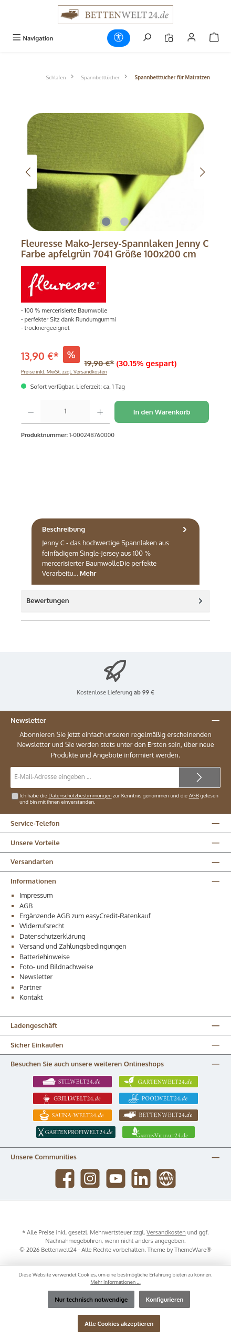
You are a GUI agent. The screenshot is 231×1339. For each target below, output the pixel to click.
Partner (30, 987)
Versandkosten (166, 1232)
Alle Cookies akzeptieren (119, 1323)
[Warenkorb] (214, 38)
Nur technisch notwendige (91, 1299)
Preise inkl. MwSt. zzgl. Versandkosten (64, 371)
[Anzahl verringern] (30, 412)
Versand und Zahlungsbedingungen (73, 946)
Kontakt (31, 997)
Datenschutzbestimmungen (79, 795)
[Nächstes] (202, 172)
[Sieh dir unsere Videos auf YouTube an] (116, 1178)
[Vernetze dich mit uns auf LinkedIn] (141, 1178)
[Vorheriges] (29, 172)
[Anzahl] (65, 412)
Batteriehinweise (44, 956)
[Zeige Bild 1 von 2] (106, 221)
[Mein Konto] (191, 38)
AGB (194, 795)
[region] (115, 172)
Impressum (35, 895)
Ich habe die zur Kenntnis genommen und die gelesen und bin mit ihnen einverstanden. (118, 798)
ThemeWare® (193, 1249)
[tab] (116, 551)
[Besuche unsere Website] (166, 1178)
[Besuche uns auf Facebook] (65, 1178)
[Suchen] (147, 38)
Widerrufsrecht (42, 925)
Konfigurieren (165, 1299)
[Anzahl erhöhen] (100, 412)
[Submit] (199, 777)
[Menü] (32, 38)
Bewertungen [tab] (115, 600)
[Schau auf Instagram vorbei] (90, 1178)
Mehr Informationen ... (115, 1282)
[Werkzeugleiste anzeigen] (118, 38)
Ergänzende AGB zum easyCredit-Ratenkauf (85, 915)
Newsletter (35, 976)
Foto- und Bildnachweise (56, 966)
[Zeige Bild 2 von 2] (124, 221)
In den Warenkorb (162, 412)
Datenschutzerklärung (52, 936)
